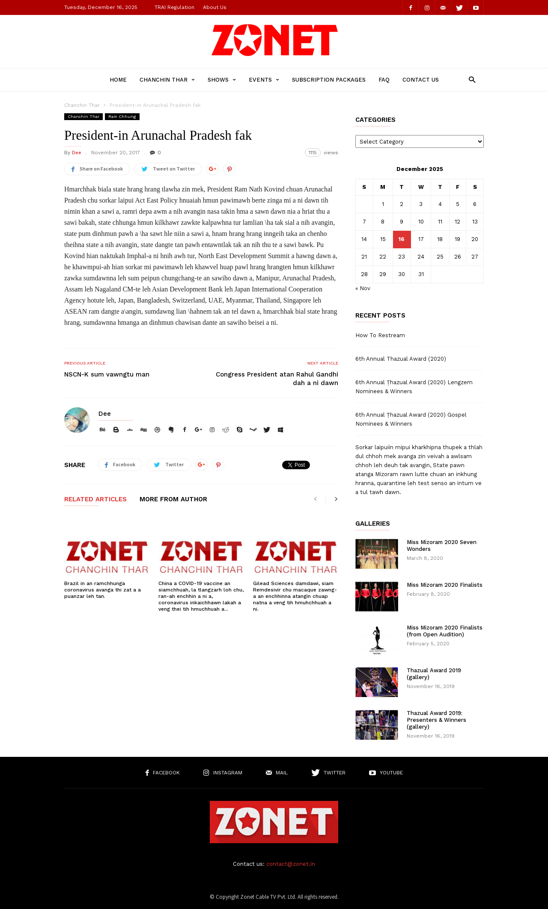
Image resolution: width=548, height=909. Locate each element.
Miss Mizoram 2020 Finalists (444, 585)
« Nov (362, 288)
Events (264, 79)
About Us (214, 7)
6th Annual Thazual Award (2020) (400, 359)
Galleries (372, 524)
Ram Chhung (122, 116)
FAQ (384, 79)
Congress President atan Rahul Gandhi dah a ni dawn (277, 379)
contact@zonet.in (290, 864)
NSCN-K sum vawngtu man (106, 374)
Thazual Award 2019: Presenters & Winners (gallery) (436, 720)
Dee (76, 153)
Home (118, 79)
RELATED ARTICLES (95, 499)
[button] (470, 79)
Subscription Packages (329, 79)
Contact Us (420, 79)
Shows (222, 79)
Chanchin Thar (167, 79)
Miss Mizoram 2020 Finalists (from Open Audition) (444, 631)
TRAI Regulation (174, 7)
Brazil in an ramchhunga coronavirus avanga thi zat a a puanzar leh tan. (102, 589)
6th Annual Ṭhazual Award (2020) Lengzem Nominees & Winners (414, 386)
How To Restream (380, 335)
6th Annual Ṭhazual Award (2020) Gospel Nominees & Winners (411, 419)
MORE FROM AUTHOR (173, 499)
